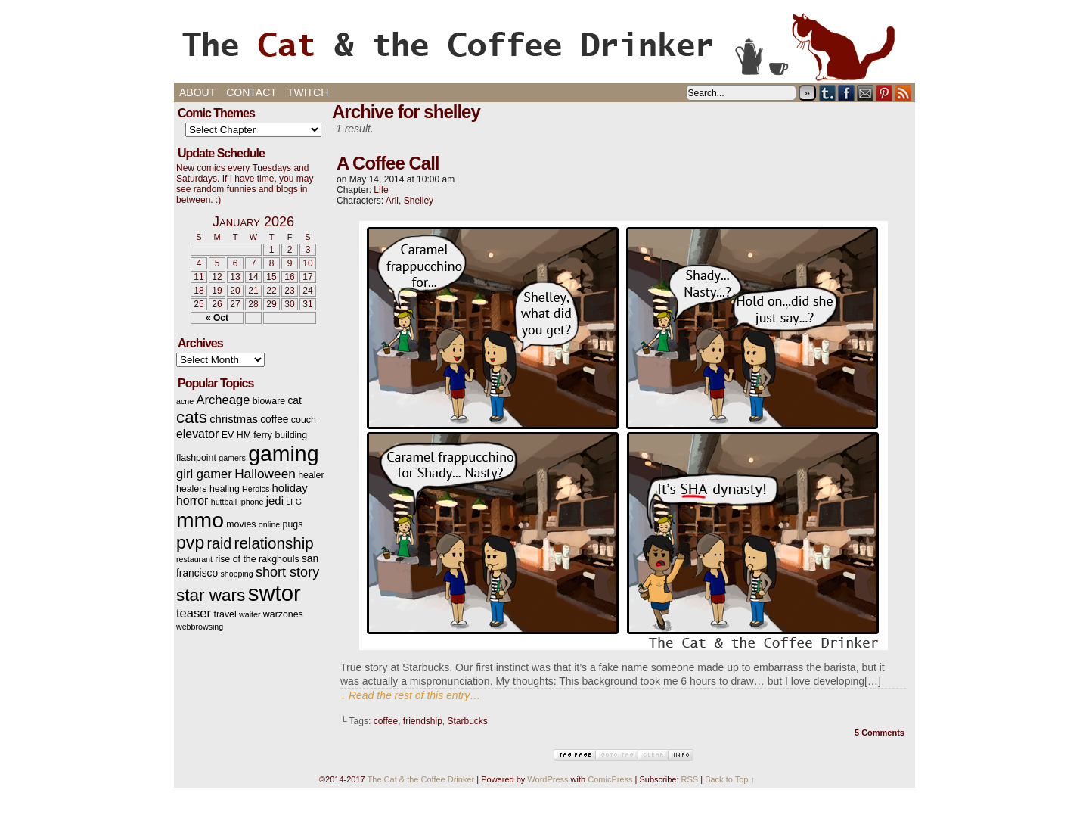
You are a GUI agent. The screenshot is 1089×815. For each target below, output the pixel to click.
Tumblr (827, 92)
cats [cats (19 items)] (191, 417)
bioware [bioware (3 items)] (269, 401)
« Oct (217, 318)
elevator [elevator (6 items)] (197, 434)
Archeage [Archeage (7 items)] (223, 400)
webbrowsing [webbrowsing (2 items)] (199, 626)
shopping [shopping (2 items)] (236, 573)
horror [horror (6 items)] (192, 500)
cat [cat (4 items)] (294, 400)
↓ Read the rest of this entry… (410, 695)
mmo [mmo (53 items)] (200, 520)
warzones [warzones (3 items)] (283, 614)
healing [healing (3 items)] (224, 489)
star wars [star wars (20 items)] (210, 595)
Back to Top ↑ (730, 779)
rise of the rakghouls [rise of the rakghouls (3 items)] (257, 559)
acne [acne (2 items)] (185, 401)
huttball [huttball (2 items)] (224, 501)
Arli (392, 200)
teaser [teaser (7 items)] (193, 613)
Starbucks (468, 721)
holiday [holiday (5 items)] (290, 488)
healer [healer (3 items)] (311, 475)
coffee (386, 721)
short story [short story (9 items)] (287, 572)
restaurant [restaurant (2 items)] (194, 559)
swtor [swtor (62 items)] (274, 592)
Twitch (307, 92)
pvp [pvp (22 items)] (190, 542)
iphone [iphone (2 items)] (251, 501)
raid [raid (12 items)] (219, 543)
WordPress (547, 779)
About (197, 92)
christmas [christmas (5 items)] (233, 419)
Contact (251, 92)
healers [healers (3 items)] (191, 489)
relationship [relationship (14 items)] (274, 543)
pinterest (884, 92)
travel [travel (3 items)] (224, 614)
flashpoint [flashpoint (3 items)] (196, 458)
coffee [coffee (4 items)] (274, 419)
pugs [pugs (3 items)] (293, 524)
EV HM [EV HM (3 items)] (236, 435)
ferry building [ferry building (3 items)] (280, 435)
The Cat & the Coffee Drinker (544, 45)
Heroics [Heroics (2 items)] (255, 488)
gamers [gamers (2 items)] (232, 457)
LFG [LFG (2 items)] (294, 501)
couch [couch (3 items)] (303, 420)
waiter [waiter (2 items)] (249, 614)
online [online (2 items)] (269, 524)
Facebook (846, 92)
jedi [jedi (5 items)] (275, 501)
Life (381, 190)
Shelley (418, 200)
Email (865, 92)
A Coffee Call (388, 163)
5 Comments (879, 732)
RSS (903, 92)
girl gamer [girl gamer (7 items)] (204, 474)
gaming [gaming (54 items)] (283, 453)
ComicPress (610, 779)
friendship (422, 721)
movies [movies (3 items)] (241, 524)
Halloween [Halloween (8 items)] (265, 473)
